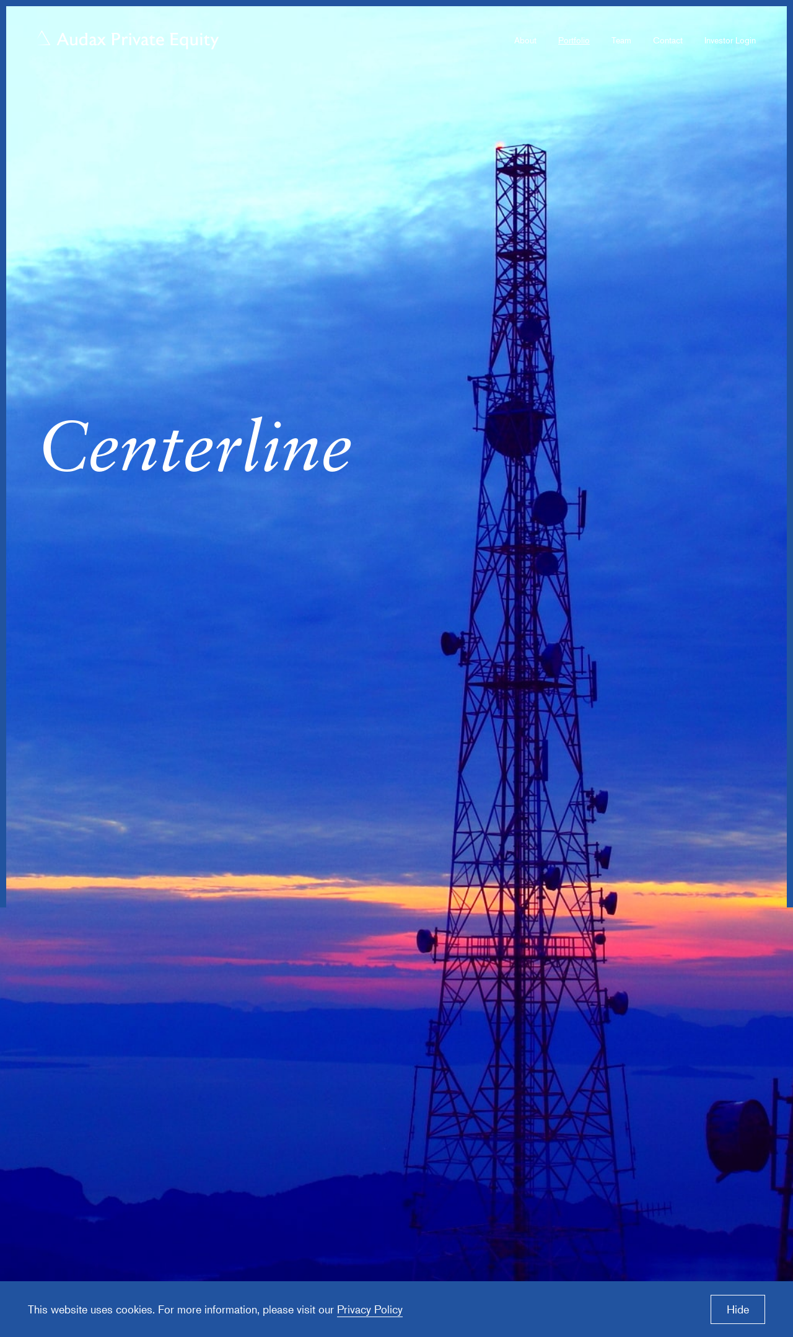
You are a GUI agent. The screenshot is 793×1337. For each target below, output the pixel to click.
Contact (668, 40)
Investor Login (730, 40)
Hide (738, 1309)
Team (621, 40)
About (525, 40)
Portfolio (574, 40)
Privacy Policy (370, 1309)
